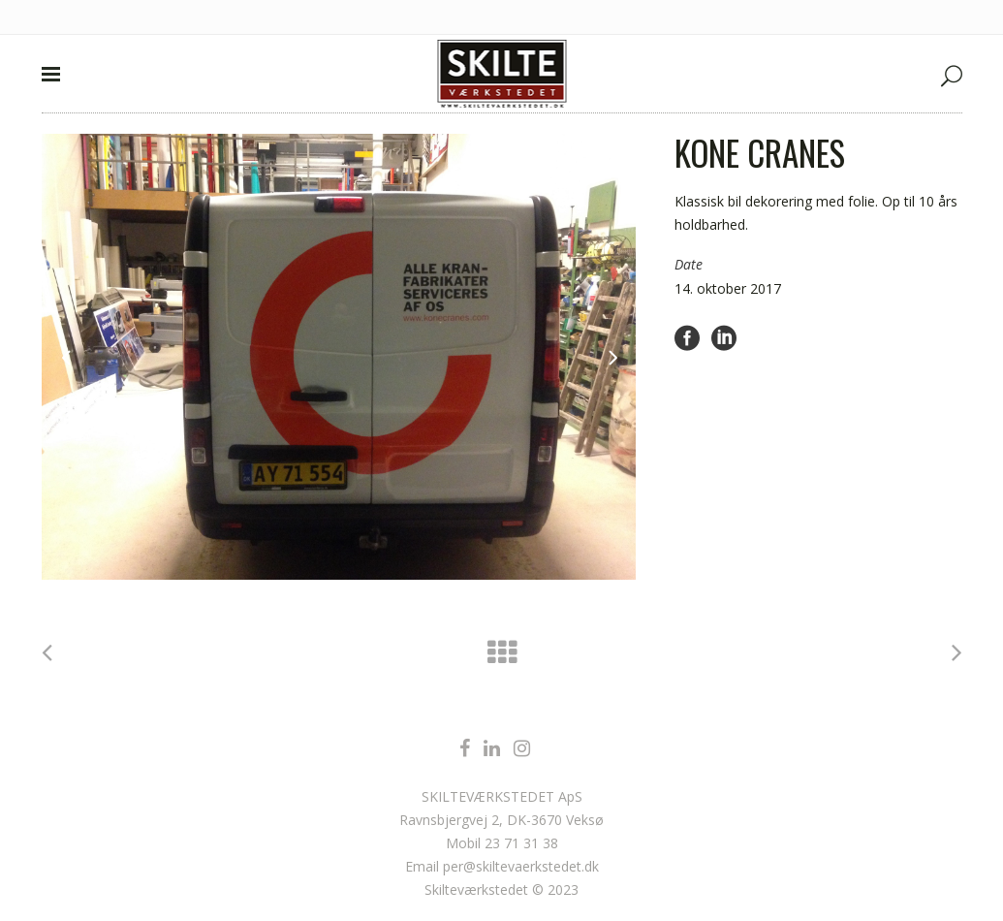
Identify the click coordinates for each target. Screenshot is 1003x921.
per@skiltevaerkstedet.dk (521, 866)
